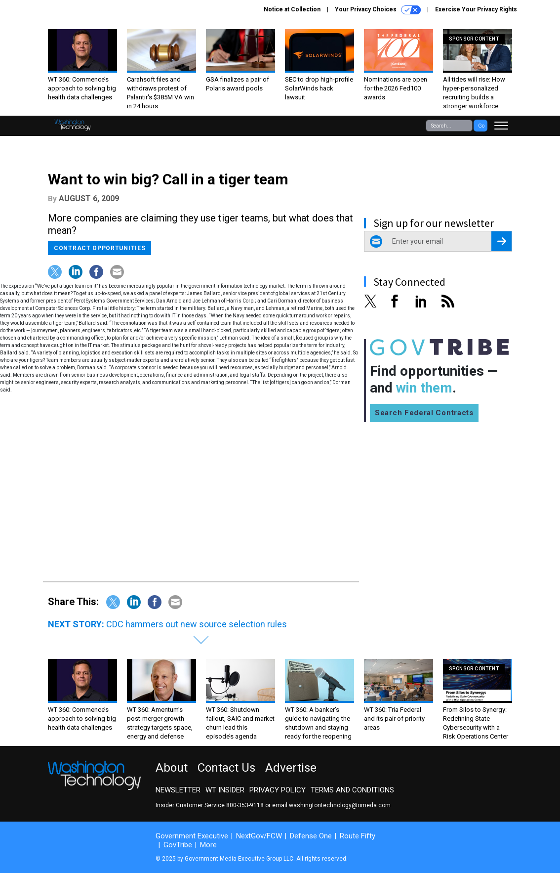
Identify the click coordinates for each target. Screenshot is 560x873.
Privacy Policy (277, 790)
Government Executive (192, 835)
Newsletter (178, 790)
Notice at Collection (292, 9)
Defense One (311, 835)
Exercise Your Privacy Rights (476, 9)
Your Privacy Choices (378, 9)
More (208, 844)
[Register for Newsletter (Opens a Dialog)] (501, 241)
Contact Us (226, 768)
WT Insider (224, 790)
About (172, 768)
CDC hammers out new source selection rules (196, 624)
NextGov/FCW (259, 835)
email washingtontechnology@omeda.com (331, 805)
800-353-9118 (245, 805)
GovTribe (177, 844)
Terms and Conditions (352, 790)
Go (481, 126)
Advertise (291, 768)
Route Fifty (357, 835)
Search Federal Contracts (424, 412)
